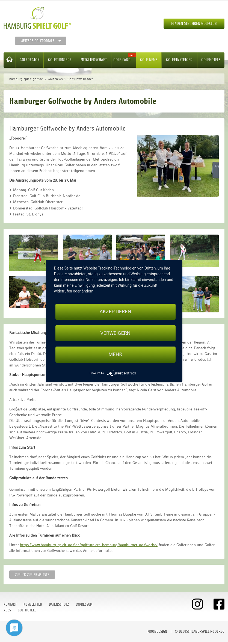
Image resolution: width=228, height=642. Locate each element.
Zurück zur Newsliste (32, 575)
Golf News (149, 60)
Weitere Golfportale (38, 41)
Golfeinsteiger (179, 60)
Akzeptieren (115, 311)
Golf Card (122, 60)
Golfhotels (211, 60)
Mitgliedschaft (94, 60)
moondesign (157, 631)
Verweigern (115, 333)
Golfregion (30, 60)
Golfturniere (60, 60)
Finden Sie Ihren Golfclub (194, 23)
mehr (115, 354)
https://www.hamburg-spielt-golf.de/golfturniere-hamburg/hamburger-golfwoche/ (89, 544)
